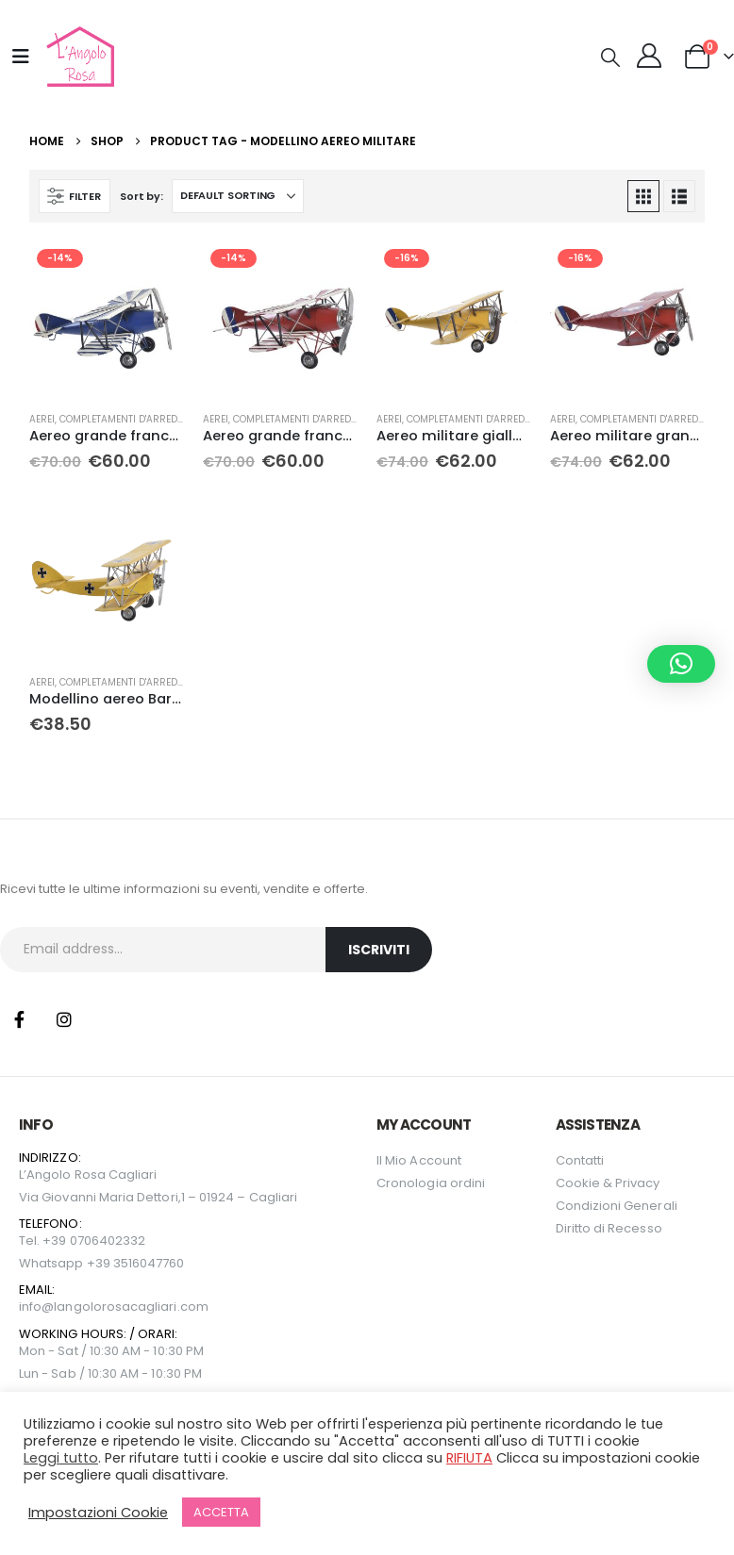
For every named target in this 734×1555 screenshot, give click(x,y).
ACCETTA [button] (221, 1512)
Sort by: (141, 196)
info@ (36, 1306)
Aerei (42, 419)
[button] (610, 57)
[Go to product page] (106, 318)
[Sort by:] (238, 196)
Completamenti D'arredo (121, 419)
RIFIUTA (469, 1457)
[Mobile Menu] (21, 57)
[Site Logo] (78, 56)
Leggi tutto (61, 1457)
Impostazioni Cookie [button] (98, 1512)
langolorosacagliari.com (131, 1306)
